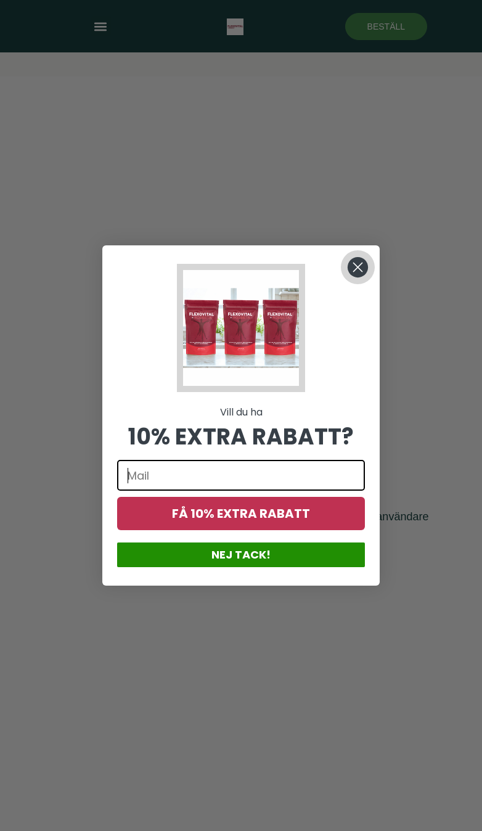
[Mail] (241, 475)
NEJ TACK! (241, 554)
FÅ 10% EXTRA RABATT (241, 513)
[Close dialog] (358, 267)
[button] (241, 328)
